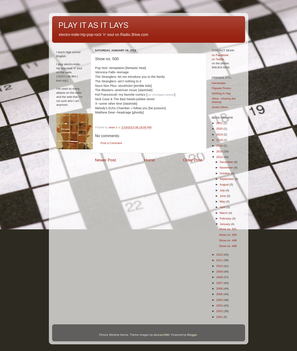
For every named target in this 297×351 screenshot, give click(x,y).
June (223, 196)
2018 (219, 140)
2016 (219, 145)
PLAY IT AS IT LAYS (94, 25)
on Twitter (218, 59)
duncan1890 (161, 334)
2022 (219, 123)
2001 (219, 317)
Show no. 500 (228, 234)
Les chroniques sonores (160, 94)
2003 (219, 305)
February (226, 218)
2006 (219, 288)
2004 (219, 300)
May (223, 201)
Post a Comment (111, 143)
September (227, 179)
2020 (219, 128)
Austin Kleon (220, 107)
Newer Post (105, 160)
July (223, 190)
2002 (219, 311)
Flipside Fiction (221, 88)
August (225, 184)
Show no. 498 (228, 246)
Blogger (192, 334)
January (225, 224)
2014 (219, 151)
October (225, 173)
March (224, 213)
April (223, 207)
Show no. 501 (228, 229)
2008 (219, 277)
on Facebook (220, 55)
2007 (219, 283)
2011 (219, 260)
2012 (219, 254)
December (227, 162)
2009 (219, 271)
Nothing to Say (221, 93)
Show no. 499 (228, 240)
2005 (219, 294)
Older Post (192, 160)
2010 (219, 266)
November (227, 167)
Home (149, 160)
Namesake (219, 83)
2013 (219, 157)
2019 (219, 134)
